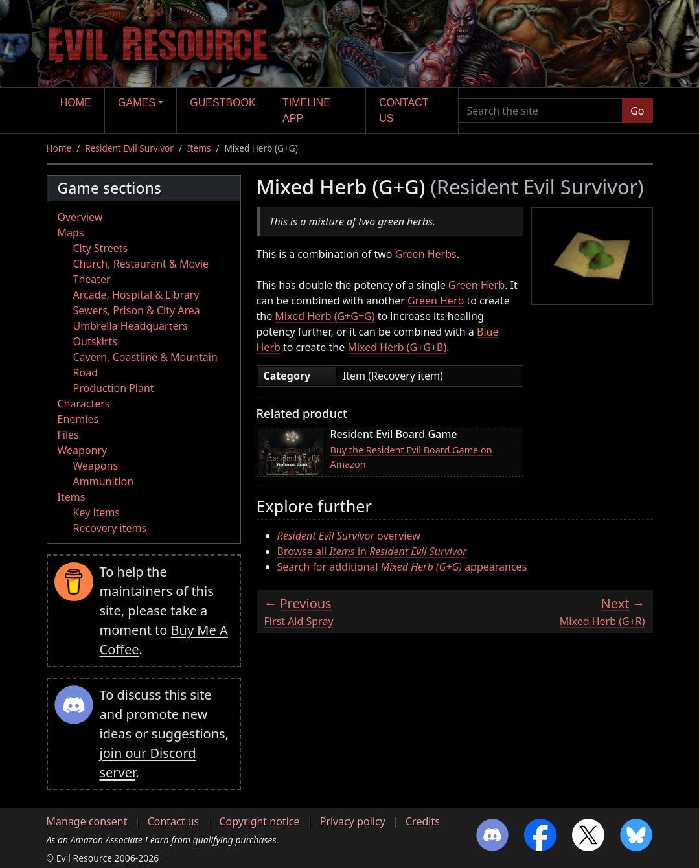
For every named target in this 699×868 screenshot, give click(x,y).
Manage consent (87, 821)
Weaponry (83, 450)
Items (199, 148)
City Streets (100, 248)
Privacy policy (352, 821)
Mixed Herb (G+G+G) (324, 316)
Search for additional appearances (402, 567)
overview (348, 536)
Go (637, 111)
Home (75, 102)
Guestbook (222, 102)
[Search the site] (541, 110)
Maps (71, 232)
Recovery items (110, 528)
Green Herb (476, 285)
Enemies (78, 419)
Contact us (403, 110)
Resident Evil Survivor (129, 148)
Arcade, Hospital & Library (136, 295)
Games (136, 102)
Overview (80, 217)
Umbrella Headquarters (130, 326)
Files (68, 435)
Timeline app (306, 110)
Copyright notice (259, 821)
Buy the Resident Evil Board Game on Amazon (411, 457)
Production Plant (113, 388)
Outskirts (95, 341)
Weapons (96, 466)
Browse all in (372, 551)
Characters (84, 403)
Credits (423, 821)
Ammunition (103, 481)
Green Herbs (426, 254)
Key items (96, 512)
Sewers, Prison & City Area (136, 310)
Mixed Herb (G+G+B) (396, 347)
